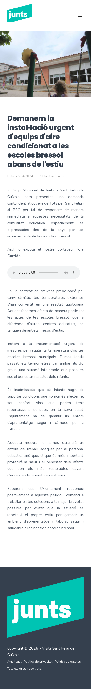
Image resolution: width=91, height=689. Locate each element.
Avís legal (14, 661)
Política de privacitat (38, 661)
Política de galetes (68, 661)
